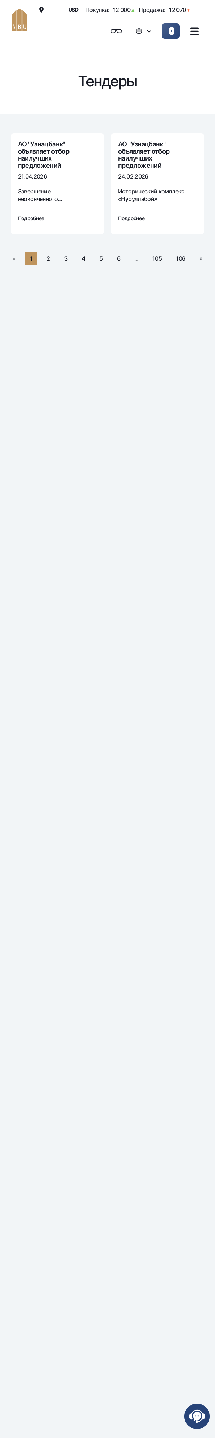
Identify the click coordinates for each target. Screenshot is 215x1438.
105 (157, 258)
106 (180, 258)
